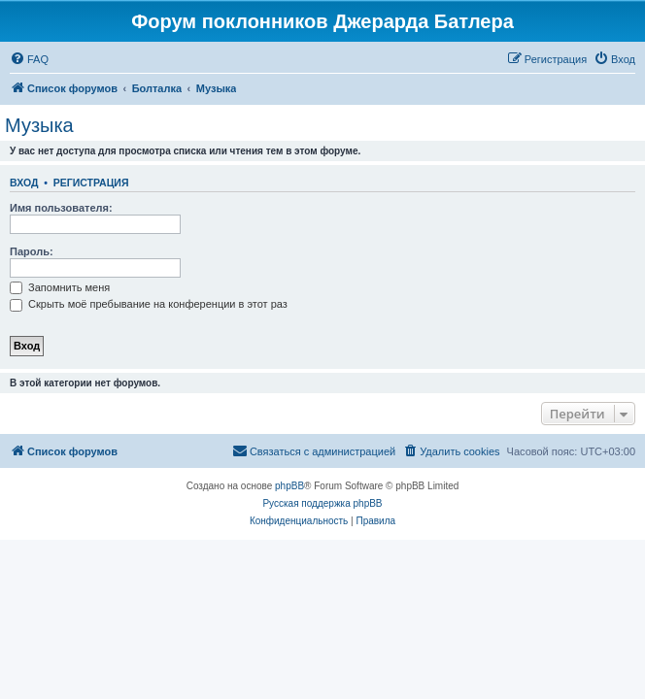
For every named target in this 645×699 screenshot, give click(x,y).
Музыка (39, 125)
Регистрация (91, 182)
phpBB (289, 486)
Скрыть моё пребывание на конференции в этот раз (149, 304)
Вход (24, 182)
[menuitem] (29, 59)
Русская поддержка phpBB (322, 503)
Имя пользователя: (61, 208)
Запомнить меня (60, 287)
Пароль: (31, 251)
